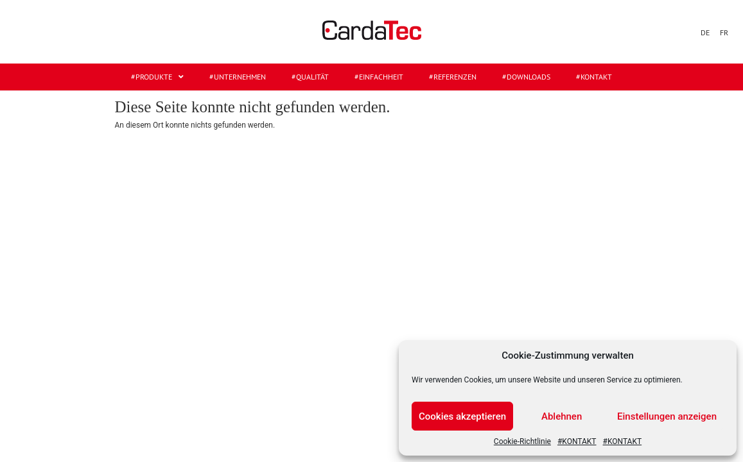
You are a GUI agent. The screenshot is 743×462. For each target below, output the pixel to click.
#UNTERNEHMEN (237, 76)
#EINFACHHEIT (378, 76)
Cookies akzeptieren (462, 416)
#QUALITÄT (310, 76)
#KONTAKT (577, 441)
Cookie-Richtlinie (522, 441)
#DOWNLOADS (526, 76)
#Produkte (157, 77)
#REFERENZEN (452, 76)
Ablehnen (561, 416)
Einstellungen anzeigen (667, 416)
